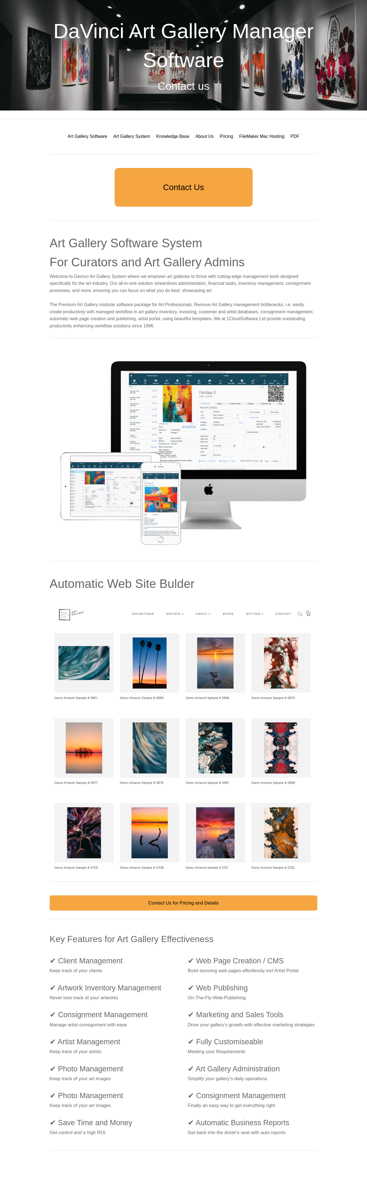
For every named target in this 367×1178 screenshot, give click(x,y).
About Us (205, 136)
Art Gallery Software (87, 136)
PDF (295, 136)
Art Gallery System (131, 136)
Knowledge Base (172, 136)
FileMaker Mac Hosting (261, 136)
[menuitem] (87, 136)
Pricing (226, 136)
